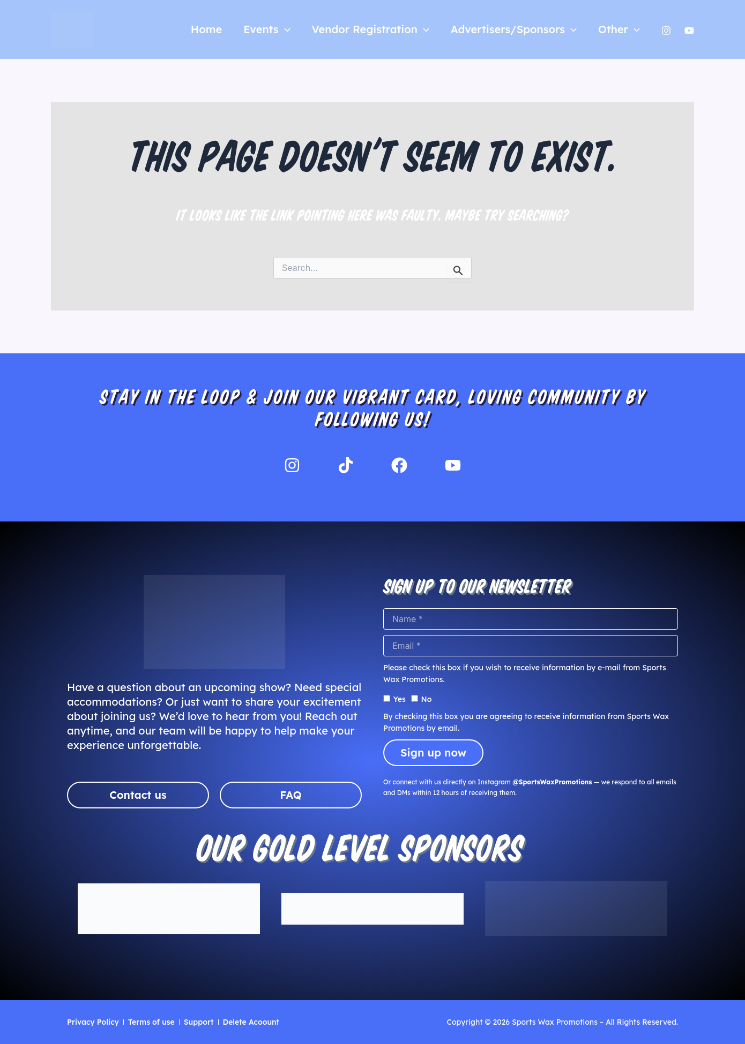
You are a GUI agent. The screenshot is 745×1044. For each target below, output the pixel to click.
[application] (284, 29)
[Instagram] (666, 30)
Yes (399, 699)
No (426, 699)
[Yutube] (689, 30)
